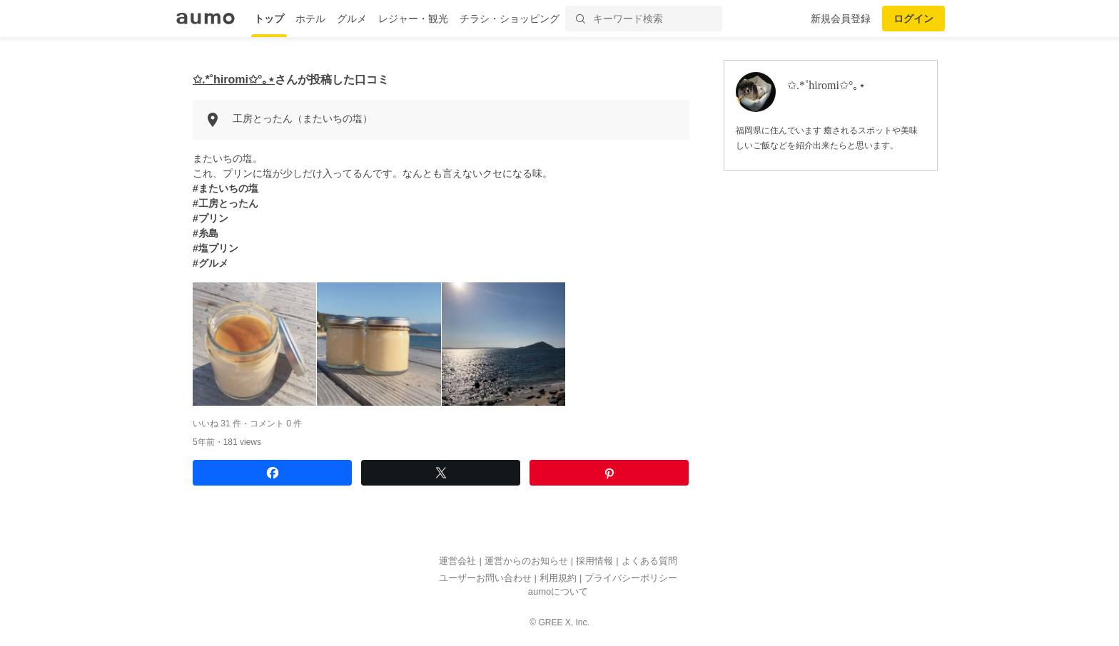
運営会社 (457, 561)
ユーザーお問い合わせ (485, 578)
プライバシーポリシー (630, 578)
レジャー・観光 (413, 18)
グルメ (352, 18)
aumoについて (558, 592)
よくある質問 (649, 561)
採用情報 (594, 561)
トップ (269, 18)
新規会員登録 (841, 18)
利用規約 (558, 578)
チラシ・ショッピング (510, 18)
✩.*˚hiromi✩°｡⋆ (234, 79)
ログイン (913, 18)
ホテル (310, 18)
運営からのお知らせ (526, 561)
